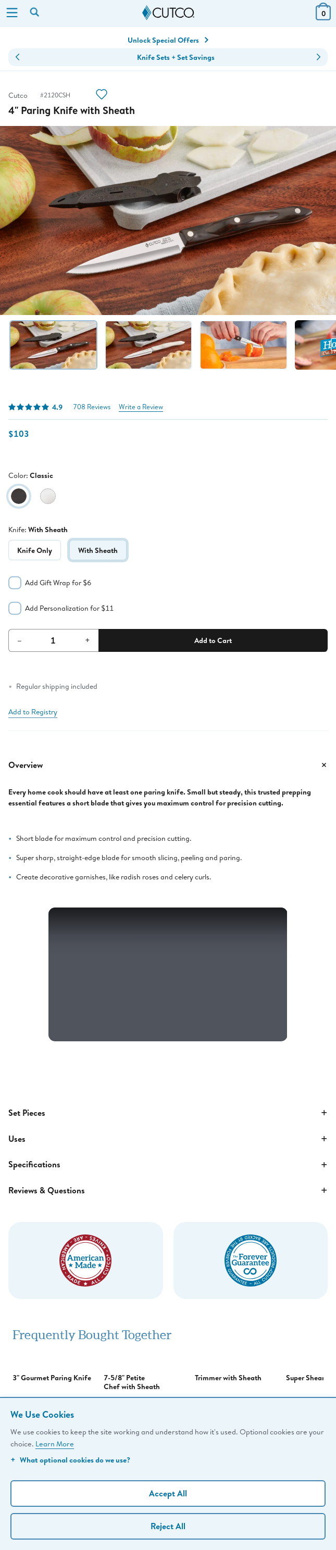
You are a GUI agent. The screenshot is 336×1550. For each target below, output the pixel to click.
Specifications (168, 1165)
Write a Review (141, 406)
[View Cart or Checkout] (323, 16)
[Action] (101, 95)
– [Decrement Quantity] (19, 640)
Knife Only (34, 550)
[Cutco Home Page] (168, 13)
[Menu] (12, 13)
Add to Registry (32, 711)
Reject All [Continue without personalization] (168, 1526)
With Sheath (98, 550)
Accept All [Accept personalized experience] (168, 1493)
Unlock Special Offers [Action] (168, 40)
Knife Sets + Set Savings (176, 57)
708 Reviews (91, 406)
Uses (168, 1139)
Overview (168, 765)
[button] (17, 57)
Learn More (54, 1443)
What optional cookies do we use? (70, 1460)
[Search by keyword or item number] (35, 13)
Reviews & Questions (168, 1190)
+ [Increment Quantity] (87, 640)
